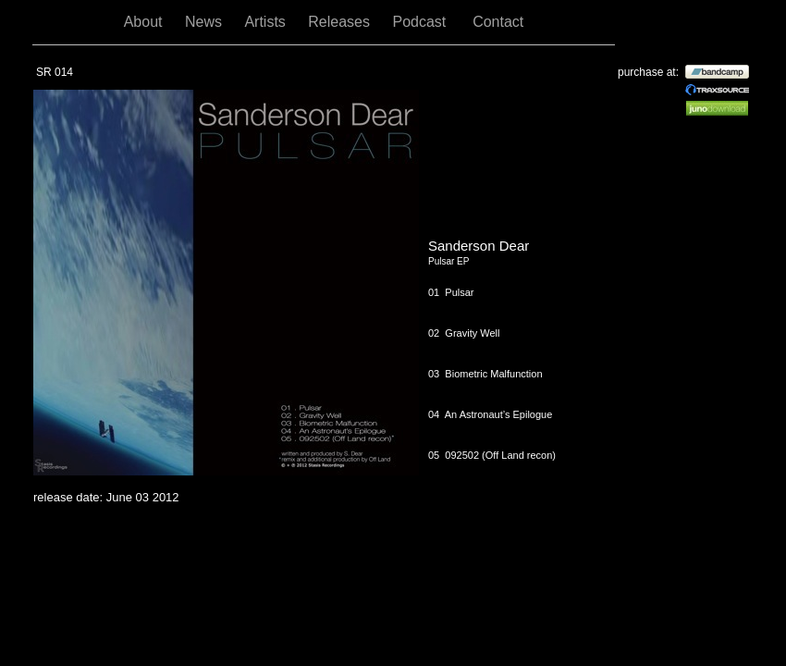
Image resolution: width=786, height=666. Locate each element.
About (145, 22)
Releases (341, 22)
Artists (266, 22)
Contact (498, 22)
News (205, 22)
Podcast (423, 22)
